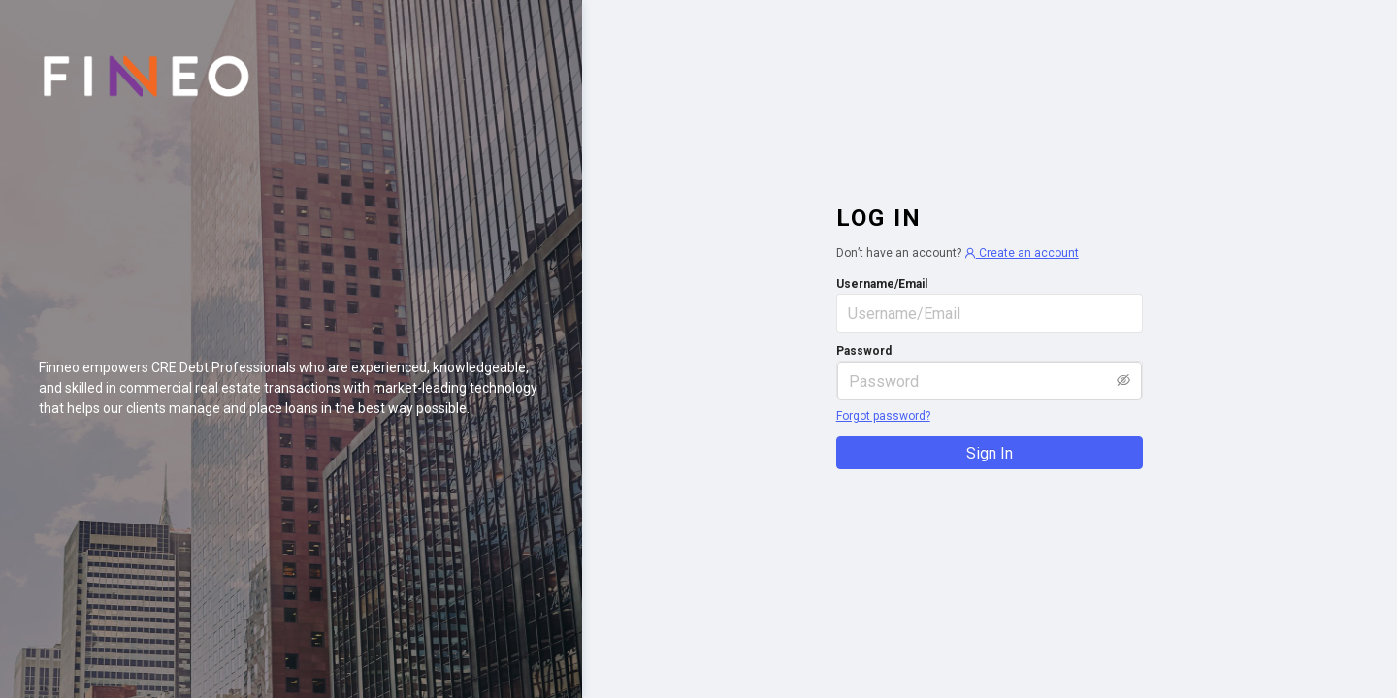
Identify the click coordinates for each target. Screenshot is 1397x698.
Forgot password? (883, 416)
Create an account (1021, 253)
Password (864, 351)
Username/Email (881, 284)
